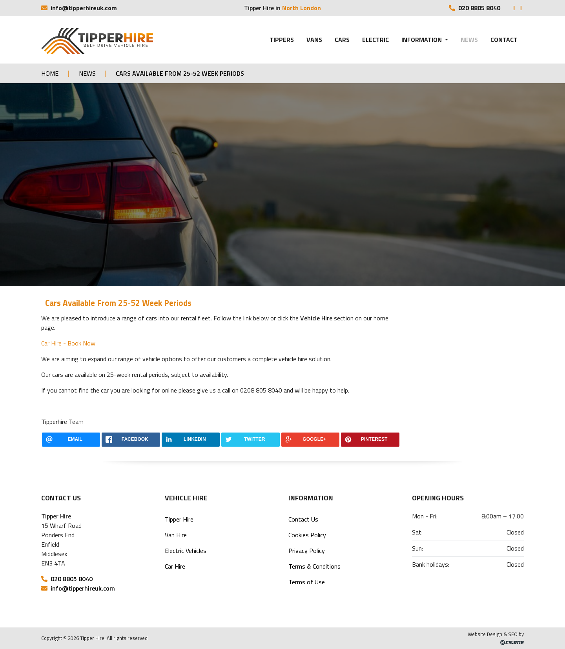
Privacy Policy (306, 550)
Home (49, 73)
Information (422, 39)
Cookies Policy (307, 535)
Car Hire (175, 566)
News (469, 39)
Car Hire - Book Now (68, 343)
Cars (342, 39)
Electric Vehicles (185, 550)
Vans (314, 39)
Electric (375, 39)
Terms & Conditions (314, 566)
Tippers (282, 39)
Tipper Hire (179, 519)
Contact (504, 39)
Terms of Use (306, 582)
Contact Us (303, 519)
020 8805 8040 (475, 8)
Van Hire (176, 535)
